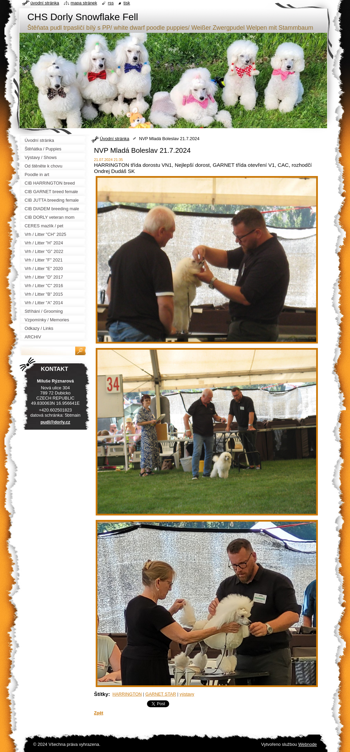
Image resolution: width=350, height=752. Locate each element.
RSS (111, 2)
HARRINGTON (127, 694)
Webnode (307, 744)
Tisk (126, 2)
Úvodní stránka (114, 138)
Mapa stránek (84, 2)
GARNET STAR (160, 694)
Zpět (98, 712)
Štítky (101, 694)
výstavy (186, 694)
